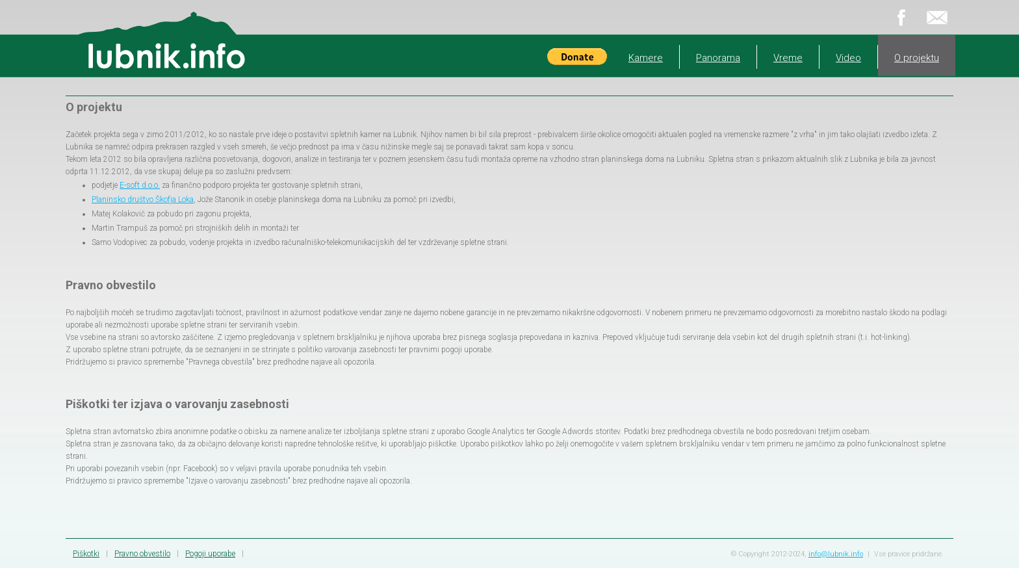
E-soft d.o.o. (140, 185)
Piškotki (86, 553)
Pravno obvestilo (142, 553)
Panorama (718, 58)
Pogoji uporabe (210, 553)
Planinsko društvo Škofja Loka (143, 199)
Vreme (788, 58)
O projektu (916, 58)
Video (848, 58)
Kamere (645, 58)
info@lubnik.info (835, 554)
